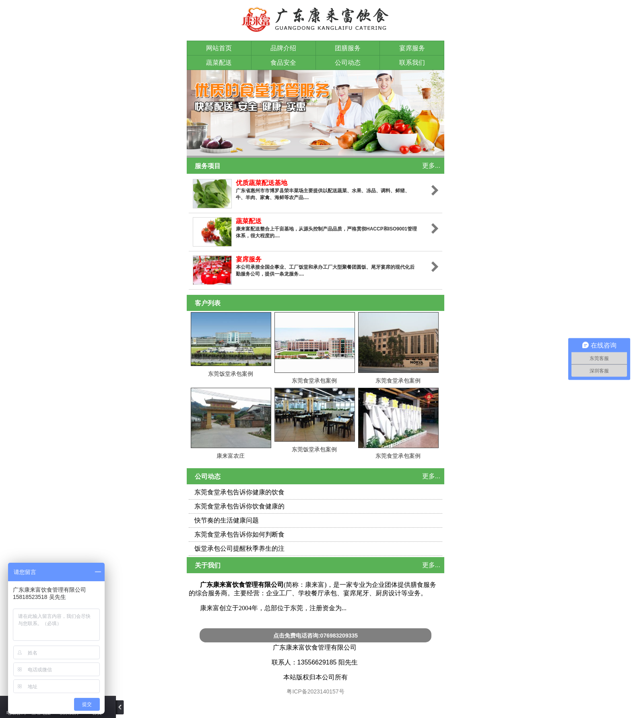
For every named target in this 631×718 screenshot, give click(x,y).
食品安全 (283, 62)
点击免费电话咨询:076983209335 (315, 635)
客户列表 (208, 303)
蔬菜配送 (219, 62)
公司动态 (348, 62)
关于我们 (208, 565)
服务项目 (208, 166)
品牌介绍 (283, 48)
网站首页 (219, 48)
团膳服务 (348, 48)
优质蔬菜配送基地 (261, 182)
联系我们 (412, 62)
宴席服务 (412, 48)
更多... (431, 165)
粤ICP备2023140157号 (315, 691)
